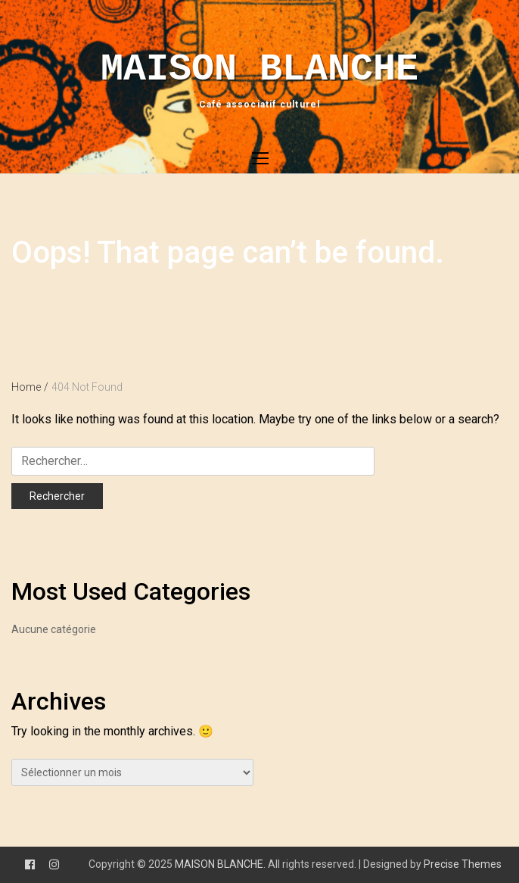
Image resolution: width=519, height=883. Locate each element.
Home (29, 387)
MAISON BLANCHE (259, 69)
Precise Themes (463, 864)
